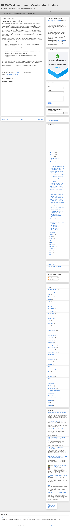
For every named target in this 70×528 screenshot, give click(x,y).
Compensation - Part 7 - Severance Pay (55, 162)
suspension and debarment (54, 398)
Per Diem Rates (7, 13)
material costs (51, 383)
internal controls (51, 376)
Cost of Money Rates (20, 13)
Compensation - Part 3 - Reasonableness (55, 226)
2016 (50, 143)
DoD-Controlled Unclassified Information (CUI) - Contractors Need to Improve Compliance (57, 439)
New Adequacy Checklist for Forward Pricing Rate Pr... (56, 212)
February (52, 246)
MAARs (49, 320)
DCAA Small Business (25, 11)
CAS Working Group (52, 289)
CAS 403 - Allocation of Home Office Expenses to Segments (56, 429)
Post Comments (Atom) (25, 123)
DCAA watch (50, 296)
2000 (50, 257)
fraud (49, 371)
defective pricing (51, 359)
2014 (50, 147)
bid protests (50, 340)
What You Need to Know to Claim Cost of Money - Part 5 (57, 187)
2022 (50, 133)
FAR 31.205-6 (51, 316)
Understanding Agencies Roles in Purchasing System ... (57, 177)
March (51, 244)
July (51, 236)
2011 (50, 250)
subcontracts (50, 395)
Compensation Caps (62, 11)
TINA (49, 328)
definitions (50, 361)
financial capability (52, 369)
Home (5, 11)
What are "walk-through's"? (56, 209)
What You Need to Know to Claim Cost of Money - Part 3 (57, 193)
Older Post (40, 119)
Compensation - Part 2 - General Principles (55, 229)
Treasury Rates (51, 264)
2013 (50, 149)
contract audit (51, 354)
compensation (51, 349)
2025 (50, 127)
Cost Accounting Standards (54, 292)
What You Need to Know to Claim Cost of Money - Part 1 (57, 200)
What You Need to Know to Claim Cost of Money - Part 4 (57, 190)
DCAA (49, 294)
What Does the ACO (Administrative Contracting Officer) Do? (56, 448)
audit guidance (9, 74)
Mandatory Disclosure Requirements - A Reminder (57, 165)
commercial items (51, 347)
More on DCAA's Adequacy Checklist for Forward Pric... (57, 206)
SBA (49, 325)
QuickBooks (50, 323)
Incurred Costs (51, 318)
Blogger (50, 525)
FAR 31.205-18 (51, 308)
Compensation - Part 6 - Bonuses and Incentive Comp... (56, 215)
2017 (50, 141)
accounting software (52, 332)
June (51, 238)
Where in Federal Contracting (54, 266)
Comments (51, 279)
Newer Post (5, 119)
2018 (50, 139)
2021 (50, 135)
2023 (50, 131)
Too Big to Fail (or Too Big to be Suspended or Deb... (57, 203)
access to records (52, 330)
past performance (51, 388)
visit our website (61, 40)
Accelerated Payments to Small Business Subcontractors (57, 184)
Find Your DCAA (32, 13)
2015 (50, 145)
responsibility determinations (54, 390)
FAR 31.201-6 (51, 306)
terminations (50, 400)
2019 (50, 137)
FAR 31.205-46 (51, 313)
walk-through (15, 74)
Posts (50, 277)
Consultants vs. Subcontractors (55, 421)
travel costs (50, 405)
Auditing (49, 505)
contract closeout (51, 357)
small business (51, 393)
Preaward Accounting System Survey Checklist (56, 172)
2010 (50, 252)
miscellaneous (51, 386)
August (52, 234)
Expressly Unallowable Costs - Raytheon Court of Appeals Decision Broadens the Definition (25, 517)
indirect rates (50, 373)
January (52, 248)
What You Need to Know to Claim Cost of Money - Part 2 (57, 197)
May (51, 240)
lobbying (49, 381)
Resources (50, 506)
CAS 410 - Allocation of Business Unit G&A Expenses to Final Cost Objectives (57, 457)
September (53, 232)
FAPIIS (49, 304)
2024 (50, 129)
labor (49, 378)
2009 (50, 254)
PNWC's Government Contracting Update (29, 5)
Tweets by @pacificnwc (53, 120)
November (52, 154)
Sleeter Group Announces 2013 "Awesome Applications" (57, 169)
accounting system (52, 335)
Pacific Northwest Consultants (54, 20)
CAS (49, 287)
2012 (50, 151)
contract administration (53, 352)
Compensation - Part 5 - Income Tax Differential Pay (57, 219)
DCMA (49, 299)
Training (53, 505)
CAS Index (36, 11)
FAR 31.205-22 (51, 311)
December (52, 152)
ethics (49, 366)
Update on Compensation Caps (57, 174)
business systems (52, 345)
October (52, 156)
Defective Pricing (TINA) (48, 11)
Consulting (50, 504)
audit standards (51, 337)
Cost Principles (13, 11)
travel (49, 402)
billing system (51, 342)
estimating (50, 364)
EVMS (49, 301)
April (51, 242)
